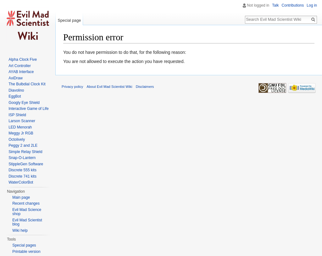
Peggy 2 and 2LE (22, 145)
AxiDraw (15, 78)
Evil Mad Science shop (26, 212)
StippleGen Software (25, 164)
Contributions (293, 5)
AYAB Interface (21, 72)
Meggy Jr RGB (20, 133)
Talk (275, 5)
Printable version (26, 251)
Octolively (16, 139)
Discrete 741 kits (22, 176)
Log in (312, 5)
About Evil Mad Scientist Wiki (109, 86)
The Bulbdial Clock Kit (26, 84)
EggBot (14, 96)
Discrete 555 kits (22, 170)
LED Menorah (20, 127)
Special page (69, 20)
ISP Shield (17, 115)
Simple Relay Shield (25, 152)
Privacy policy (72, 86)
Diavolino (16, 90)
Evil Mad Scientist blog (27, 222)
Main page (21, 197)
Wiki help (20, 230)
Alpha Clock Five (22, 59)
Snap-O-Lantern (22, 158)
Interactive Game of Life (28, 108)
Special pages (24, 245)
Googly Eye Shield (24, 102)
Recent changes (26, 203)
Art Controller (19, 66)
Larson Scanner (21, 121)
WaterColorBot (20, 182)
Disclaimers (145, 86)
